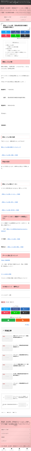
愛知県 (3, 437)
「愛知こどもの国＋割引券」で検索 (10, 210)
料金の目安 (9, 48)
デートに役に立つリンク (12, 54)
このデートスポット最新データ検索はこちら (16, 52)
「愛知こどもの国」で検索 (13, 239)
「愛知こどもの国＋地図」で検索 (9, 155)
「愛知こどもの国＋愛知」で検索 (15, 247)
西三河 (3, 302)
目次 (14, 42)
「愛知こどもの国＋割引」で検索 (9, 202)
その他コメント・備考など (12, 55)
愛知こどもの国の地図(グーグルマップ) (11, 147)
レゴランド (4, 440)
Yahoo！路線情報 (5, 260)
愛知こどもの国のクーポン (14, 50)
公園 (8, 302)
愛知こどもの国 (10, 45)
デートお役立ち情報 (6, 274)
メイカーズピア (5, 433)
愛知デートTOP (5, 429)
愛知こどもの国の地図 (13, 46)
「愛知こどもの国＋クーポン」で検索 (10, 194)
